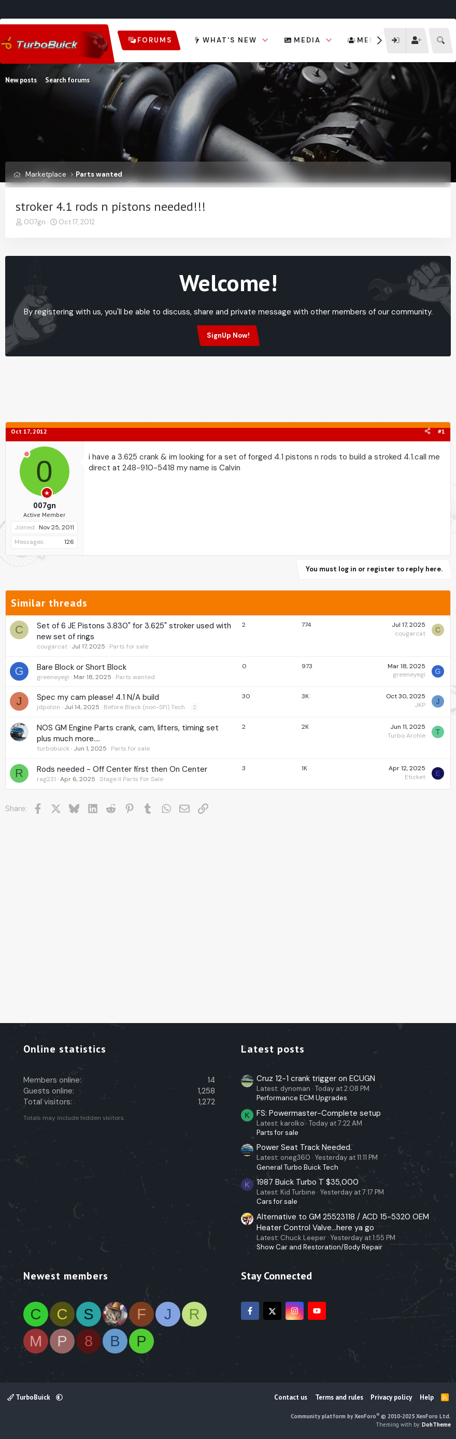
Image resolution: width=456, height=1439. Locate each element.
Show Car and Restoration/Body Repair (319, 1247)
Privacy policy (391, 1397)
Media (307, 40)
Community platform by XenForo (371, 1416)
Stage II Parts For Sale (131, 779)
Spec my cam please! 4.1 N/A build (98, 697)
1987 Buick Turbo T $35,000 (307, 1182)
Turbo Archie (406, 735)
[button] (265, 40)
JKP (420, 705)
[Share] (427, 432)
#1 (441, 431)
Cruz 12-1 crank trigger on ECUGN (315, 1078)
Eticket (415, 777)
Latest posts (273, 1049)
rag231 (46, 779)
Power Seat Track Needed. (304, 1147)
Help (427, 1397)
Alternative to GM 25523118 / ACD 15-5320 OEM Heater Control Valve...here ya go (342, 1222)
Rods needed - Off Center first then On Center (122, 769)
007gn (35, 222)
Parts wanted (135, 677)
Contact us (290, 1397)
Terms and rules (339, 1397)
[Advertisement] (228, 395)
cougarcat (52, 646)
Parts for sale (128, 646)
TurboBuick (29, 1397)
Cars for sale (276, 1201)
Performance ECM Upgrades (301, 1097)
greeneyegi (53, 677)
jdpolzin (48, 707)
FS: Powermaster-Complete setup (318, 1113)
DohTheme (436, 1424)
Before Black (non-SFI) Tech (144, 707)
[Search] (441, 40)
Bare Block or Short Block (81, 667)
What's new (230, 40)
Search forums (67, 80)
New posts (21, 80)
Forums (154, 40)
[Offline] (27, 455)
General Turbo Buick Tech (297, 1167)
